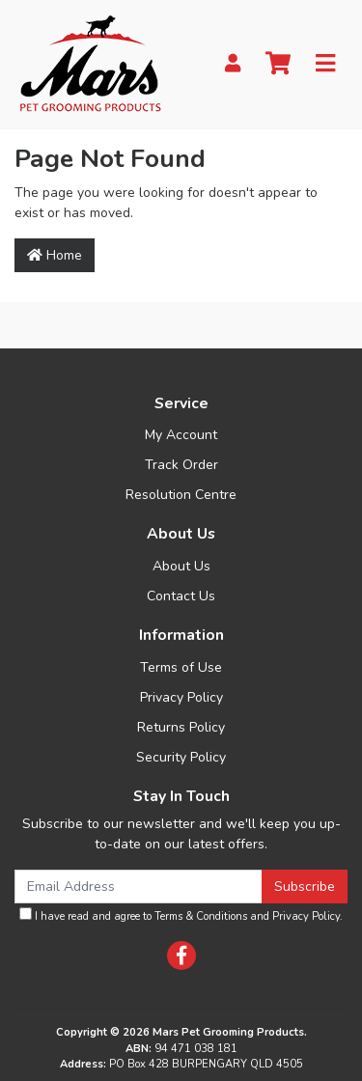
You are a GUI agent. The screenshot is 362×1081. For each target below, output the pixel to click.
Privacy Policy (181, 697)
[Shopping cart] (278, 64)
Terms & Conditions (200, 916)
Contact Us (181, 596)
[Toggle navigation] (325, 64)
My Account (181, 435)
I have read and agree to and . (181, 915)
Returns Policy (181, 727)
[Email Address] (138, 886)
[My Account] (232, 64)
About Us (181, 566)
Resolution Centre (181, 494)
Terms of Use (181, 667)
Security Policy (181, 757)
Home (54, 255)
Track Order (181, 465)
